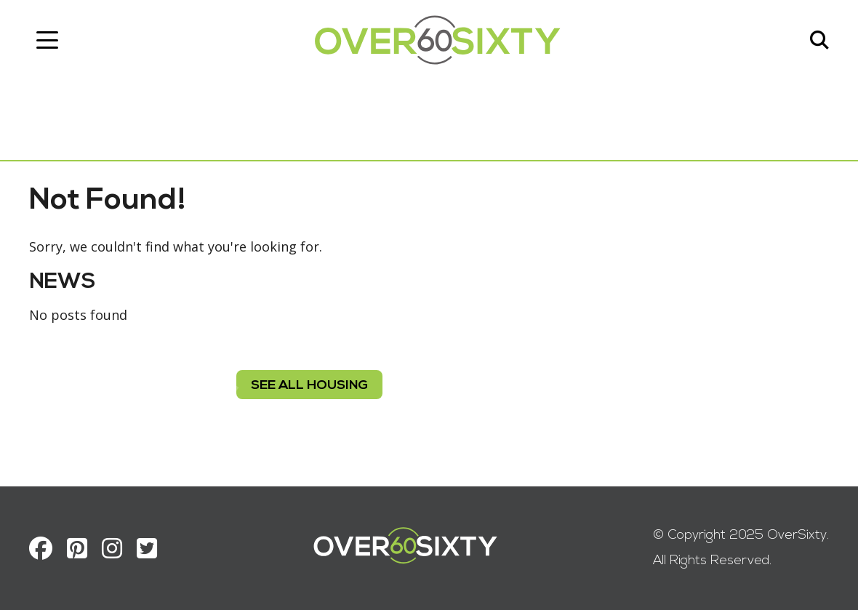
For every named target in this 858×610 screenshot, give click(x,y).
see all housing (309, 386)
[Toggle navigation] (47, 40)
